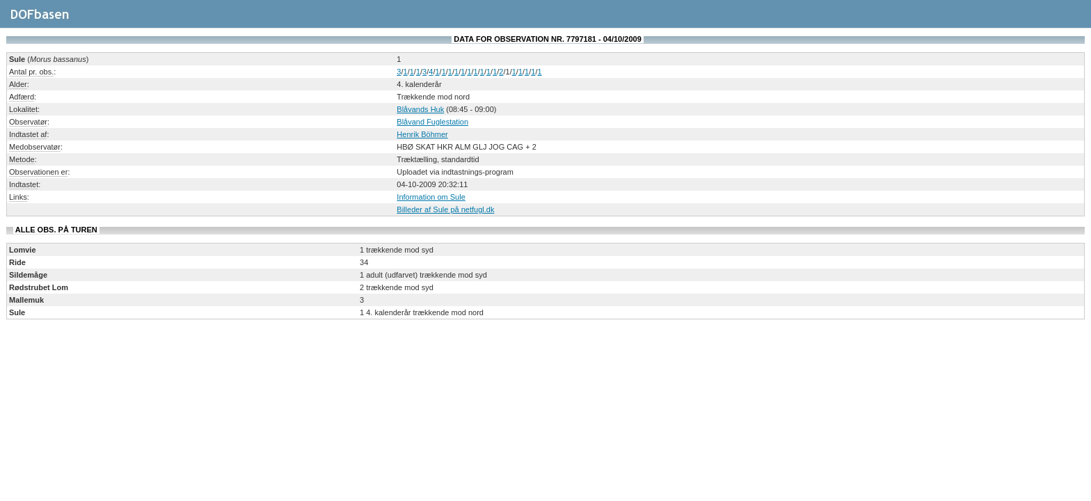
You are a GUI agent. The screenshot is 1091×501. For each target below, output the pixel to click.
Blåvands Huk (420, 109)
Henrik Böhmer (422, 134)
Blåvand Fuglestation (432, 122)
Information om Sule (431, 197)
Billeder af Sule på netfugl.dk (445, 209)
